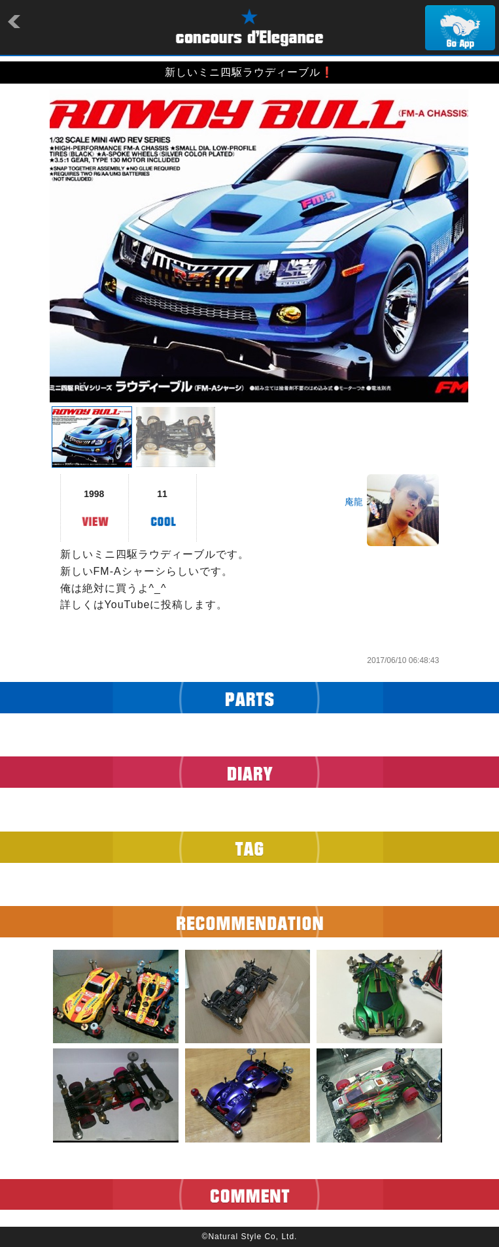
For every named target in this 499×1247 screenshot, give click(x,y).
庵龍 (354, 501)
